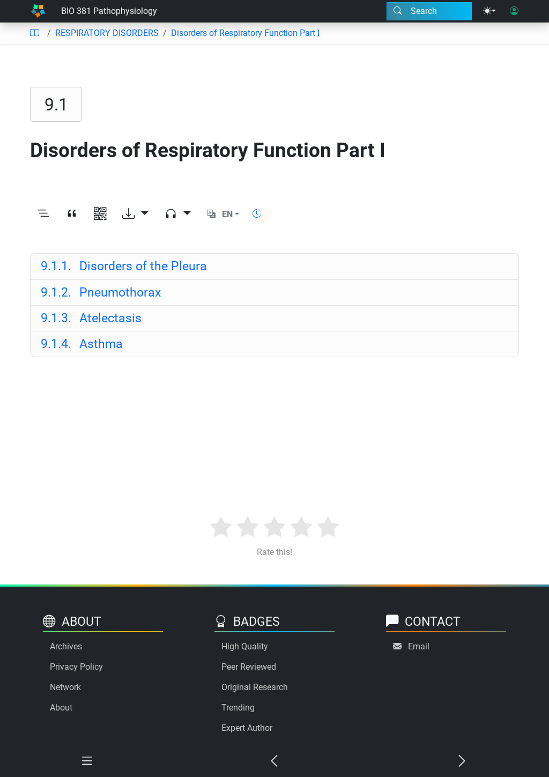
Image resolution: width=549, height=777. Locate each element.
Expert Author (246, 728)
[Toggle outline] (43, 214)
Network (65, 687)
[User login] (514, 11)
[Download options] (135, 214)
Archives (66, 646)
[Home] (38, 11)
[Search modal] (429, 11)
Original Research (254, 687)
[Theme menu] (489, 11)
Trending (238, 707)
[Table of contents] (34, 33)
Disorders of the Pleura (124, 265)
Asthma (82, 343)
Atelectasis (91, 317)
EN (227, 214)
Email (418, 646)
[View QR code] (100, 214)
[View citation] (71, 214)
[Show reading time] (256, 213)
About (61, 707)
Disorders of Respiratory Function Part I (245, 33)
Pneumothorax (101, 292)
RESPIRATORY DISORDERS (107, 33)
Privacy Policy (76, 667)
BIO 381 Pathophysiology (109, 11)
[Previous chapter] (274, 761)
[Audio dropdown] (178, 214)
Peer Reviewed (248, 667)
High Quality (244, 646)
